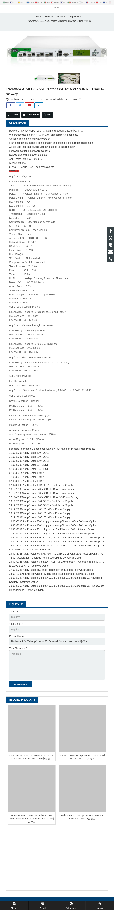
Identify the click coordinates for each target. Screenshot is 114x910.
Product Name (17, 637)
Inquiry (13, 115)
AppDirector (37, 100)
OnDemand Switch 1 (54, 100)
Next (103, 52)
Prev (10, 52)
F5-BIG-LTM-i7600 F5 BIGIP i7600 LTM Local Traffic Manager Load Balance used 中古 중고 (32, 819)
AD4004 (25, 100)
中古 (75, 100)
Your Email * (16, 624)
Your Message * (18, 649)
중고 (81, 100)
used (68, 100)
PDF (47, 115)
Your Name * (16, 612)
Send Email (31, 115)
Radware (15, 100)
